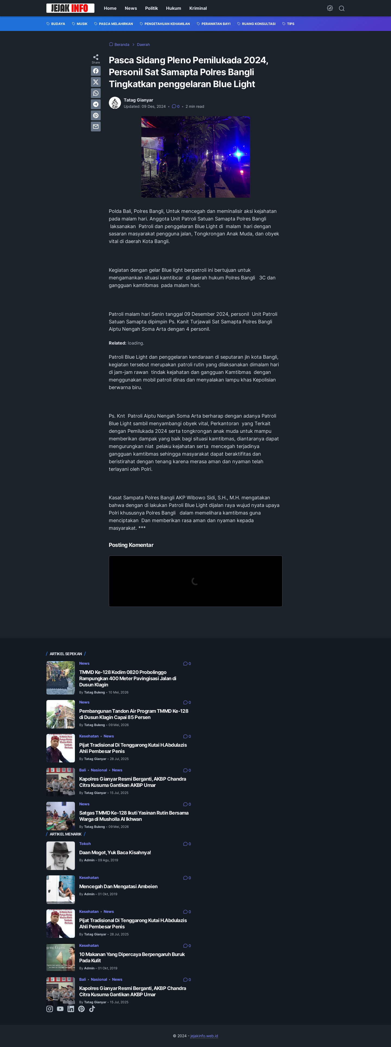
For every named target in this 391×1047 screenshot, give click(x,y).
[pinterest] (96, 115)
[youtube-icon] (60, 1009)
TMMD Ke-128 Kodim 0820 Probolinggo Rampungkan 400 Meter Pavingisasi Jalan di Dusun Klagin (127, 678)
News (131, 8)
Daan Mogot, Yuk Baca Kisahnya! (115, 852)
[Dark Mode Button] (330, 8)
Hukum (173, 8)
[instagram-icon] (49, 1009)
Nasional (99, 770)
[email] (96, 126)
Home (110, 8)
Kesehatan (89, 736)
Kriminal (198, 8)
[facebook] (96, 71)
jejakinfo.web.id (204, 1035)
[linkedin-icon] (71, 1009)
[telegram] (96, 104)
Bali (82, 770)
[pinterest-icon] (81, 1009)
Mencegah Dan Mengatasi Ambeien (118, 886)
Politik (151, 8)
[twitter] (96, 82)
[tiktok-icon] (92, 1009)
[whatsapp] (96, 93)
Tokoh (85, 843)
